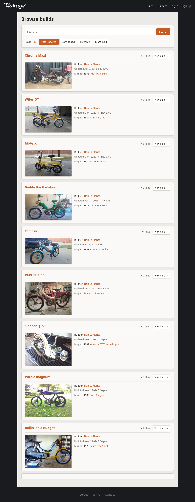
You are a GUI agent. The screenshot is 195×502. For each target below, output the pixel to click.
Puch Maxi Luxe (98, 73)
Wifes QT (32, 99)
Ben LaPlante (92, 64)
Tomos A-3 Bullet (99, 249)
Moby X (31, 143)
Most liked (101, 41)
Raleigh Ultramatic (94, 293)
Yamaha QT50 (97, 117)
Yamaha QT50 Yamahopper (105, 344)
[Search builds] (90, 31)
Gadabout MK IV (99, 205)
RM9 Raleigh (35, 275)
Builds (149, 6)
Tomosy (31, 231)
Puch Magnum (98, 395)
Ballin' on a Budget (40, 427)
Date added (68, 41)
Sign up (186, 6)
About (84, 494)
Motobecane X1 (98, 161)
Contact (110, 494)
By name (85, 41)
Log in (174, 6)
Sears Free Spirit (99, 446)
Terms (96, 494)
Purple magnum (37, 377)
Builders (162, 6)
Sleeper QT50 (35, 326)
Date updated (48, 41)
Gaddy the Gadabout (41, 187)
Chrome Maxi (35, 55)
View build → (161, 55)
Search (163, 31)
